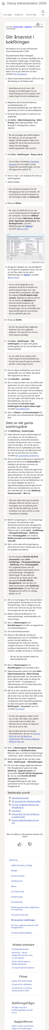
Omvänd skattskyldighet (21, 933)
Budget (14, 870)
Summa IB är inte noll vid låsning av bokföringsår (24, 736)
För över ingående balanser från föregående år (24, 926)
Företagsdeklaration (20, 949)
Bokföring (28, 27)
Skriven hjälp (18, 27)
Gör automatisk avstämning (27, 455)
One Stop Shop (17, 891)
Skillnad (28, 226)
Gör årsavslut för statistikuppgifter (26, 801)
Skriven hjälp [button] (31, 15)
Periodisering (16, 902)
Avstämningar (17, 897)
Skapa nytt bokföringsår (22, 981)
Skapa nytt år (22, 229)
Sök (43, 15)
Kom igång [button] (7, 15)
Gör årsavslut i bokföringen (23, 920)
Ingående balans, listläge (21, 865)
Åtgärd (27, 275)
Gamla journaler (18, 876)
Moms (13, 886)
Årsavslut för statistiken (22, 984)
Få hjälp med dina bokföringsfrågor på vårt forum (22, 1010)
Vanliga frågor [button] (19, 15)
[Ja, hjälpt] (19, 844)
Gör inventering (20, 74)
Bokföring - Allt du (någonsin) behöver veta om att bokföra (22, 955)
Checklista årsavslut (20, 798)
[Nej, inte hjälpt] (30, 844)
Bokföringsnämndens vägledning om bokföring (25, 908)
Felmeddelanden (22, 409)
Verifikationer (16, 881)
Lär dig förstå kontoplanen (23, 968)
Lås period (19, 709)
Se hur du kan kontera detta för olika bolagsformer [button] (24, 657)
